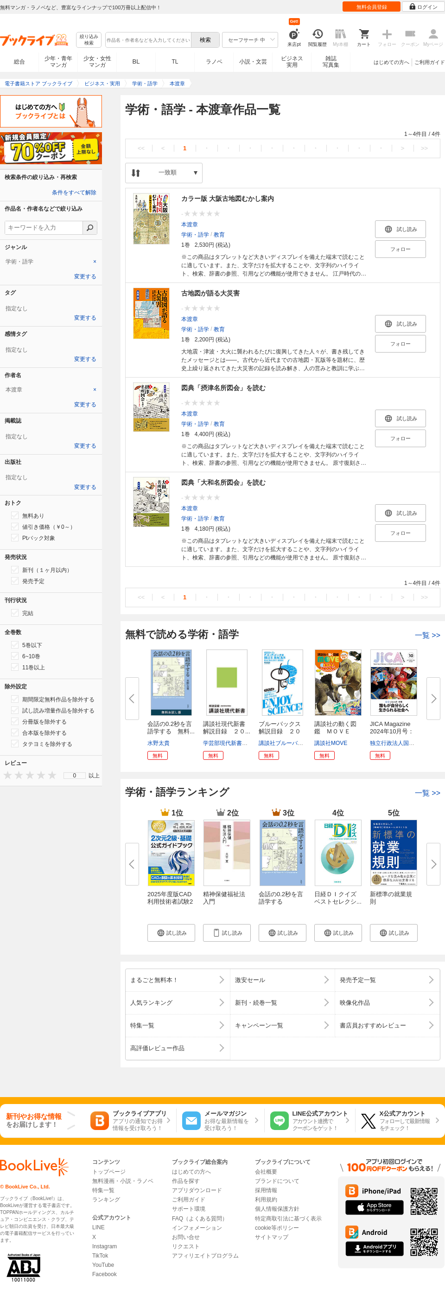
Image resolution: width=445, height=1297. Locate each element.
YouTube (103, 1265)
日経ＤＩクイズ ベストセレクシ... (338, 898)
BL (136, 61)
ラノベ (214, 61)
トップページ (109, 1172)
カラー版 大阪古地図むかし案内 (227, 198)
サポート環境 (188, 1209)
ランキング (106, 1199)
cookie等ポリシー (277, 1228)
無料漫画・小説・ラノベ (122, 1181)
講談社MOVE (330, 743)
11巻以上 (28, 667)
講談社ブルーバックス (286, 743)
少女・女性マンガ (97, 61)
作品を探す (186, 1181)
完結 (22, 612)
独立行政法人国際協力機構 (403, 743)
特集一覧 (103, 1190)
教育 (219, 234)
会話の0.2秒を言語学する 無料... (171, 727)
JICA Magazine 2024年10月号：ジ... (392, 731)
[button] (171, 933)
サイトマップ (271, 1237)
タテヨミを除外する (41, 743)
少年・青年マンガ (58, 61)
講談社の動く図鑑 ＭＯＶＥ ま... (335, 731)
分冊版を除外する (39, 721)
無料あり (27, 515)
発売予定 (27, 580)
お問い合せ (186, 1237)
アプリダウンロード (197, 1190)
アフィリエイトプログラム (205, 1255)
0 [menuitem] (74, 775)
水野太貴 (158, 743)
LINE (98, 1227)
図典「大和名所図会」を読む (223, 482)
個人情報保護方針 (277, 1209)
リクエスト (186, 1246)
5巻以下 (26, 644)
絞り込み (89, 40)
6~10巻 (25, 656)
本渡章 (189, 224)
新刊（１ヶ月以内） (41, 569)
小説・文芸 (253, 61)
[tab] (51, 261)
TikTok (100, 1255)
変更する (85, 276)
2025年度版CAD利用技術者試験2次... (170, 901)
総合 (19, 61)
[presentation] (5, 774)
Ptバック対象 (33, 537)
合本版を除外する (39, 732)
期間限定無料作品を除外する (53, 699)
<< (141, 148)
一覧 (427, 635)
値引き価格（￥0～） (43, 526)
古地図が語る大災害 (210, 293)
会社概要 (266, 1172)
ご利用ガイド (429, 62)
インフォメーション (197, 1228)
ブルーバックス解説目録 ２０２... (280, 731)
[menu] (75, 775)
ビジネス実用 (292, 61)
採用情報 (266, 1190)
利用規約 (266, 1199)
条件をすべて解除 (74, 192)
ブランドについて (277, 1181)
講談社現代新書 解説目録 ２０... (227, 727)
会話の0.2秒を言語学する (281, 898)
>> (424, 148)
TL (175, 61)
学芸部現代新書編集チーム (236, 743)
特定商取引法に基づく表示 (288, 1218)
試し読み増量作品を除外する (53, 710)
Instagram (104, 1246)
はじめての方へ (391, 62)
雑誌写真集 (331, 61)
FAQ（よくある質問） (200, 1218)
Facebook (104, 1274)
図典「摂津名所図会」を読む (223, 388)
